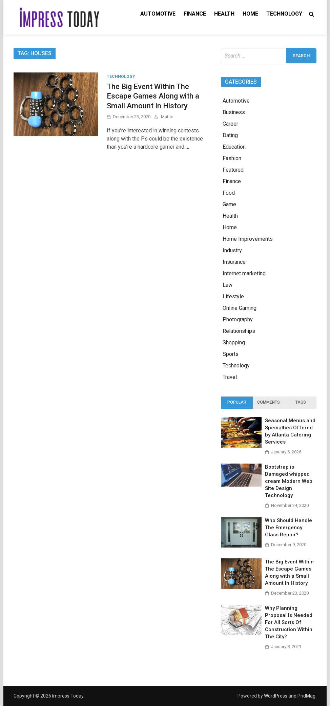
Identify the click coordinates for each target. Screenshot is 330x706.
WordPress (275, 696)
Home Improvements (248, 239)
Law (227, 285)
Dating (230, 135)
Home (250, 13)
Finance (195, 13)
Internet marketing (244, 273)
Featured (233, 170)
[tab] (237, 403)
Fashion (232, 158)
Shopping (234, 342)
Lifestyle (233, 296)
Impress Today (67, 696)
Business (234, 112)
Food (229, 193)
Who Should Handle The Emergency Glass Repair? (288, 527)
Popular (236, 402)
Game (229, 204)
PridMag (306, 696)
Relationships (239, 331)
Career (230, 124)
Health (224, 13)
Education (234, 147)
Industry (232, 250)
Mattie (167, 116)
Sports (231, 354)
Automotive (158, 13)
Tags (300, 402)
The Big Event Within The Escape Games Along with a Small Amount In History (153, 96)
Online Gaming (239, 308)
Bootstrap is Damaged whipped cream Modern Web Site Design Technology (288, 481)
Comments (268, 402)
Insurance (234, 262)
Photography (238, 319)
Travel (230, 377)
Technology (284, 13)
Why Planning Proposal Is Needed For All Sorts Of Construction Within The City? (288, 622)
